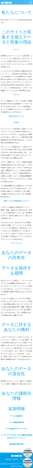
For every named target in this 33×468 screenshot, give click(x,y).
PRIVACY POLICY (11, 459)
